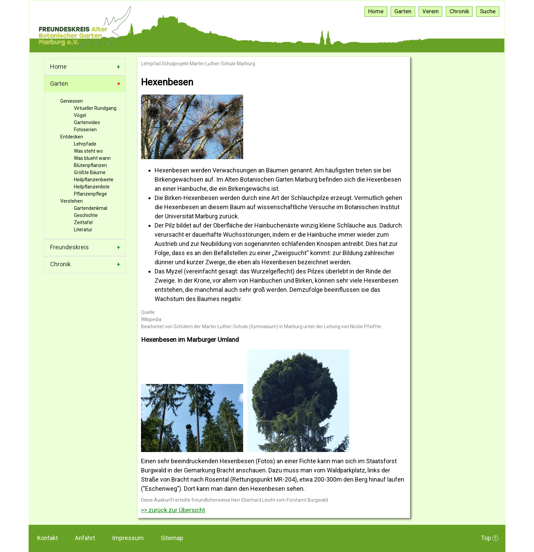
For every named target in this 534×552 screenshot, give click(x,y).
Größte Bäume (90, 172)
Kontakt (47, 537)
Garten (59, 83)
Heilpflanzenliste (92, 186)
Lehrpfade (85, 144)
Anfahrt (85, 537)
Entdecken (71, 136)
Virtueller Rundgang (95, 108)
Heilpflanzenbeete (93, 179)
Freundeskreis (69, 247)
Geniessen (71, 101)
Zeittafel (83, 222)
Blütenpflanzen (90, 165)
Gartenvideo (87, 122)
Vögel (80, 115)
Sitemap (172, 537)
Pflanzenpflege (90, 194)
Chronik (60, 264)
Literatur (83, 229)
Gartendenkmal (90, 208)
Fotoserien (85, 129)
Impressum (128, 537)
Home (58, 66)
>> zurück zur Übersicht (173, 510)
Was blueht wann (92, 158)
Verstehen (71, 201)
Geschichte (86, 215)
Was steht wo (88, 151)
